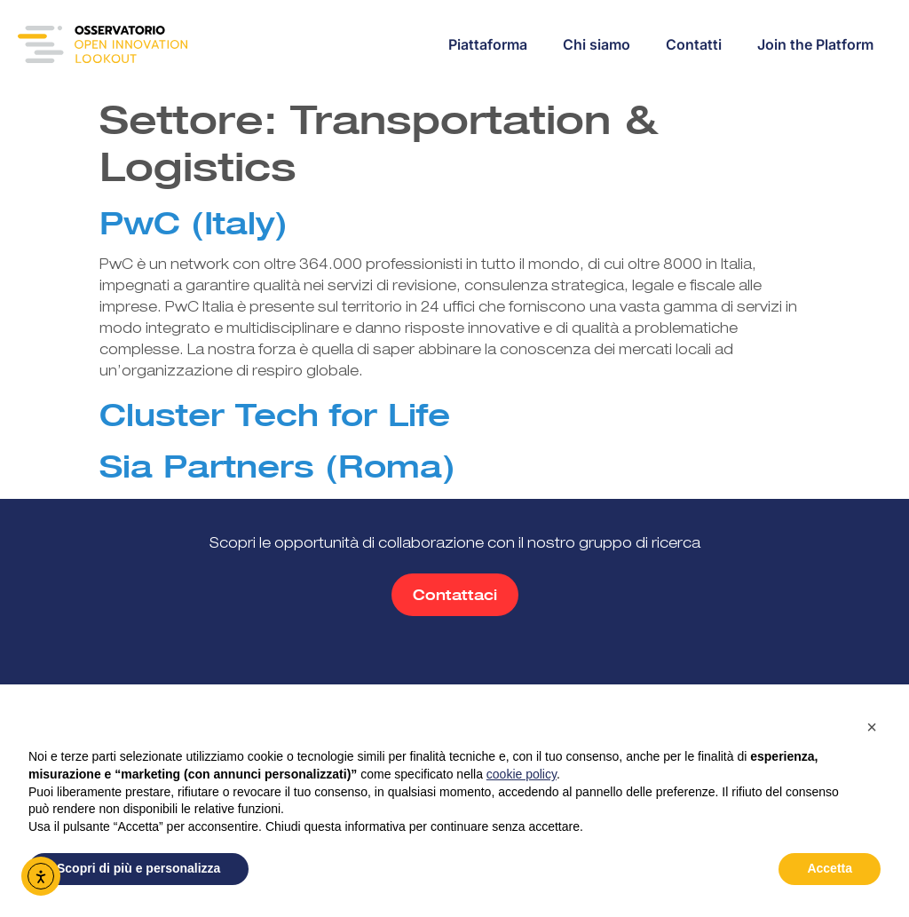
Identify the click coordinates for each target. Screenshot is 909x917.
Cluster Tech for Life (274, 414)
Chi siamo (596, 44)
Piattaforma (487, 44)
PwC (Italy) (193, 222)
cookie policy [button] (521, 774)
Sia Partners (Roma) (277, 466)
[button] (872, 727)
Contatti (694, 44)
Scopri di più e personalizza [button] (138, 868)
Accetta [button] (829, 868)
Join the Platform (815, 44)
